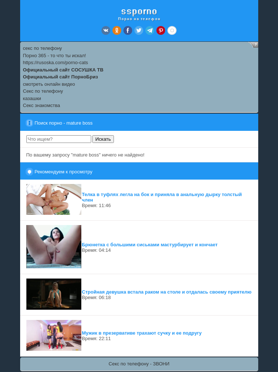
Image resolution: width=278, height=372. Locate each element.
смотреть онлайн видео (49, 84)
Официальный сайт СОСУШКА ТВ (63, 70)
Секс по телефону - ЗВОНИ (139, 364)
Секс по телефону (43, 91)
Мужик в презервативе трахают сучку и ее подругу (142, 333)
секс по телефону (42, 48)
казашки (32, 98)
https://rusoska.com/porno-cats (55, 62)
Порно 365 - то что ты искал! (54, 55)
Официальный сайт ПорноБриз (60, 77)
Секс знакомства (41, 105)
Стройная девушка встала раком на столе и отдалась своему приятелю (167, 292)
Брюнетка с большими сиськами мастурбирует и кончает (150, 244)
